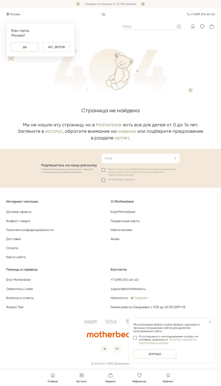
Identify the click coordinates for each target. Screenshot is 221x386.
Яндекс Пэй (14, 307)
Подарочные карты (125, 221)
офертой (130, 179)
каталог (53, 131)
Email (108, 158)
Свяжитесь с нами (19, 289)
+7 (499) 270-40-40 (203, 14)
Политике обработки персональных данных (168, 341)
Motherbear (109, 124)
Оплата (12, 248)
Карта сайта (15, 257)
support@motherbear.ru (128, 289)
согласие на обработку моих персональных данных (144, 169)
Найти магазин (121, 230)
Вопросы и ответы (20, 298)
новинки (127, 131)
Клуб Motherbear (123, 212)
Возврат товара (18, 221)
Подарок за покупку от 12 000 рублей (110, 3)
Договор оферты (18, 212)
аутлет (122, 138)
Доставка (13, 239)
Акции (115, 239)
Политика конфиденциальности (29, 230)
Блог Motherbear (18, 280)
